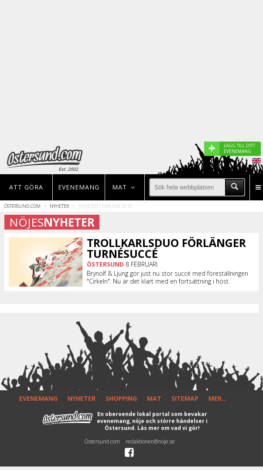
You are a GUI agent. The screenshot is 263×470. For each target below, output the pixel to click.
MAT (154, 398)
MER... (217, 398)
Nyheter (59, 206)
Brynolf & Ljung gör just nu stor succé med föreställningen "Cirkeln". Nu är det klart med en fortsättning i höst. (167, 277)
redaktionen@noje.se (150, 441)
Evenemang (78, 187)
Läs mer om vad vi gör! (168, 428)
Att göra (26, 187)
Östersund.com (22, 206)
